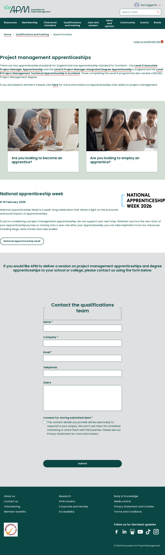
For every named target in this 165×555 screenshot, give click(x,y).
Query (47, 382)
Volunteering (12, 506)
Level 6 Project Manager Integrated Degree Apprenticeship (93, 69)
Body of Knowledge (126, 496)
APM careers (67, 501)
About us (9, 496)
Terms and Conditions (128, 512)
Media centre (122, 501)
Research (65, 496)
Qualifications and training (32, 34)
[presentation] (67, 446)
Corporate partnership (73, 506)
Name (48, 322)
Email (47, 352)
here (55, 85)
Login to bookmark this (149, 42)
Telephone (50, 367)
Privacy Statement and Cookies (134, 506)
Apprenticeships (62, 34)
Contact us (11, 501)
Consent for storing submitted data (68, 418)
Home (8, 34)
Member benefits (15, 512)
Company (50, 337)
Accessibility (66, 512)
